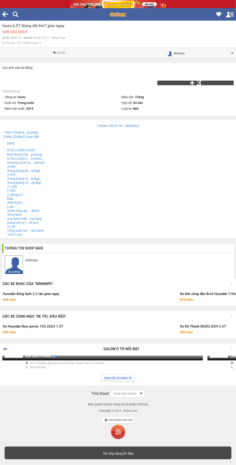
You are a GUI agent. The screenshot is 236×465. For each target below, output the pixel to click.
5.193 (11, 226)
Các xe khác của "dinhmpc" (27, 284)
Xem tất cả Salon (118, 378)
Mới (136, 108)
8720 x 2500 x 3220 (21, 150)
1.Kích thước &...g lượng (20, 132)
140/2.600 (14, 235)
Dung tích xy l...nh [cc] (22, 223)
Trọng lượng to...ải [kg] (23, 178)
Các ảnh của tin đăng (17, 68)
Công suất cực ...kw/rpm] (25, 230)
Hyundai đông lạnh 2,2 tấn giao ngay (31, 294)
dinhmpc (31, 260)
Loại (10, 207)
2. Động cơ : (15, 195)
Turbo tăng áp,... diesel (23, 211)
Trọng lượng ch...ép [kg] (24, 183)
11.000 (12, 186)
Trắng (139, 97)
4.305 (11, 174)
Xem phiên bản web (119, 420)
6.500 (11, 190)
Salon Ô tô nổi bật (121, 349)
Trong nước (25, 103)
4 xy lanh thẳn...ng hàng (24, 219)
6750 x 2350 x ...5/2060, (24, 159)
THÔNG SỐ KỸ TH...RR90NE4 (118, 126)
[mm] (11, 143)
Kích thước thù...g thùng (24, 154)
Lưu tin (59, 53)
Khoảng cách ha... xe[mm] (25, 162)
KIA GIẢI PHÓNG (38, 356)
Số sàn (138, 103)
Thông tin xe (11, 91)
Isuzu (22, 97)
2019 (29, 108)
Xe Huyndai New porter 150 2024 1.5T (33, 326)
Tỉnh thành (100, 393)
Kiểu (10, 199)
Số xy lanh (14, 214)
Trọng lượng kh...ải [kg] (23, 171)
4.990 (11, 166)
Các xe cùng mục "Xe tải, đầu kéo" (34, 316)
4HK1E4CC (15, 202)
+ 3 (195, 83)
